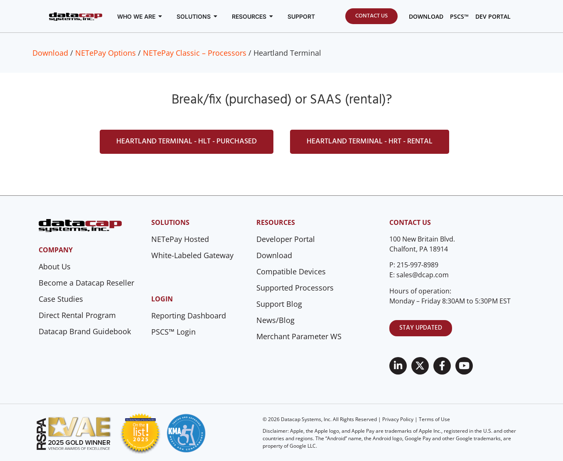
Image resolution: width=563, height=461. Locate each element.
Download (50, 53)
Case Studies (61, 299)
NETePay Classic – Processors (194, 53)
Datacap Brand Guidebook (85, 331)
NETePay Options (105, 53)
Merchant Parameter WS (299, 336)
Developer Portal (285, 239)
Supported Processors (295, 288)
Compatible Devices (291, 271)
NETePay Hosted (180, 239)
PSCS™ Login (173, 332)
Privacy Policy (397, 419)
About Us (55, 266)
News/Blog (275, 320)
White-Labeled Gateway (192, 255)
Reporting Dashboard (188, 315)
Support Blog (279, 304)
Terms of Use (434, 419)
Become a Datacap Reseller (86, 283)
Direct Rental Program (77, 315)
